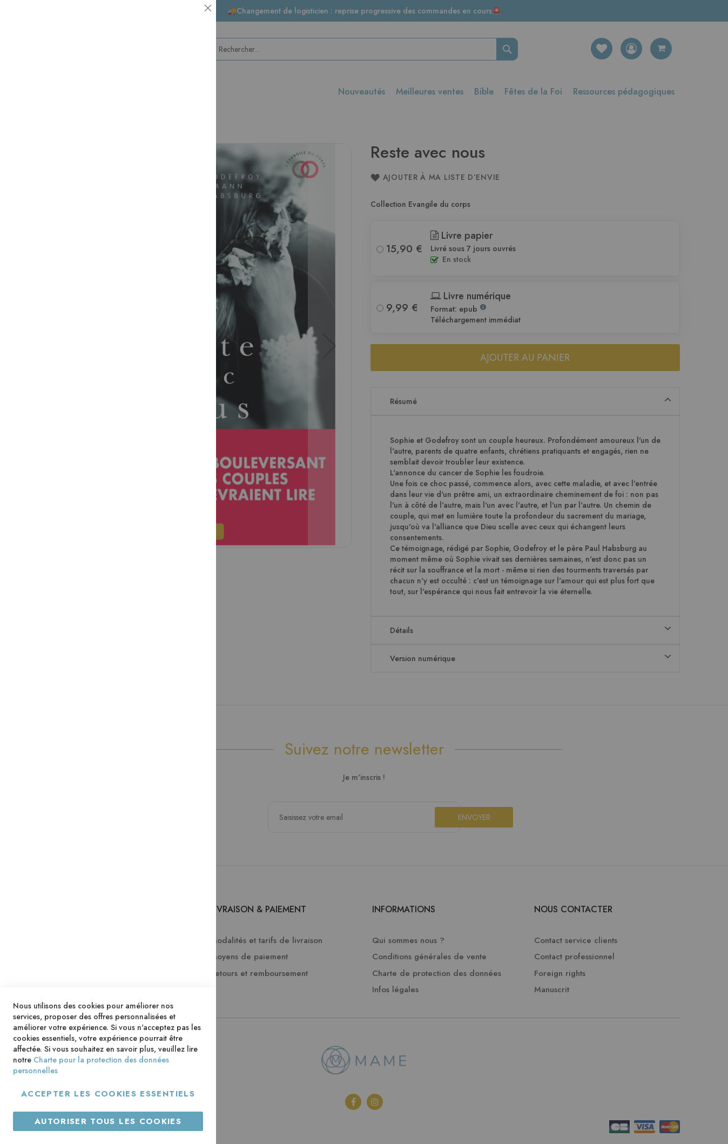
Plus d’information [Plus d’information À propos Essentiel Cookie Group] (171, 100)
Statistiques (186, 146)
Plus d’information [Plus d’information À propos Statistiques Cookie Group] (171, 214)
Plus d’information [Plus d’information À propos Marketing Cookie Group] (171, 329)
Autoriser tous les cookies (108, 1121)
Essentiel (186, 21)
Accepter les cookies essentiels (108, 1094)
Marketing (186, 261)
